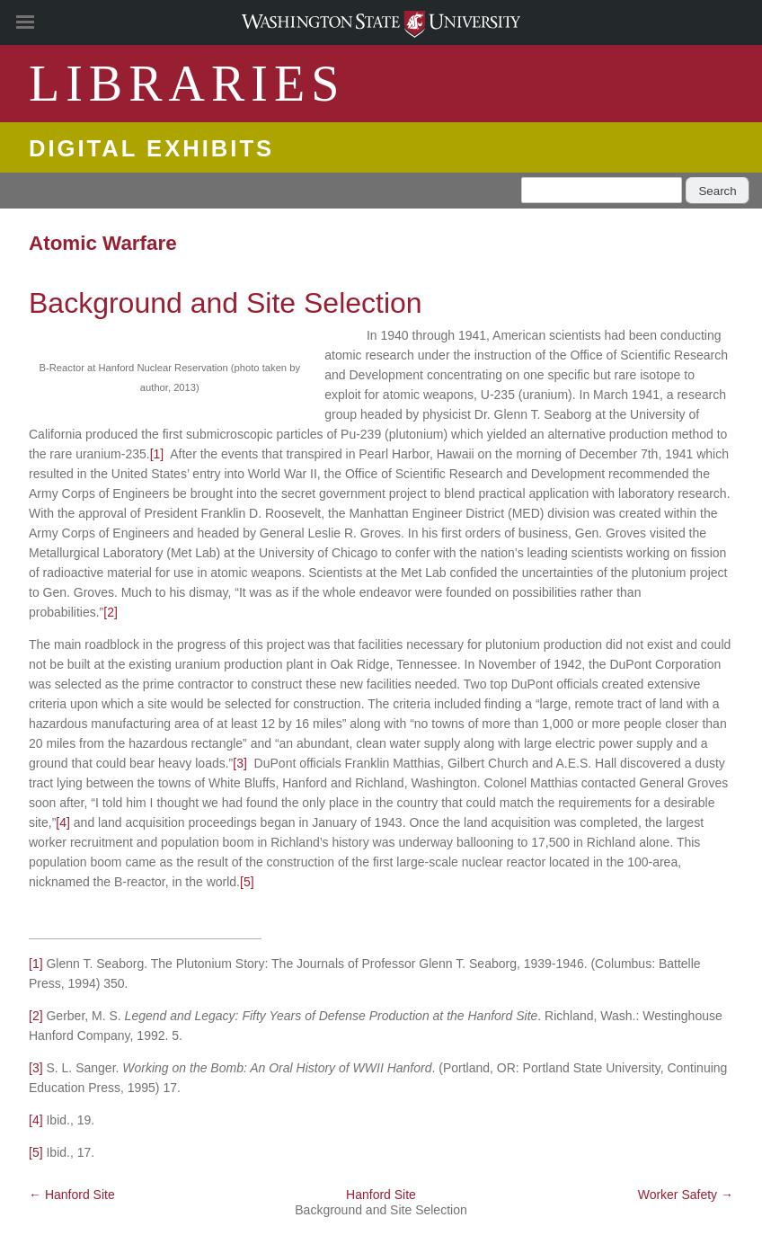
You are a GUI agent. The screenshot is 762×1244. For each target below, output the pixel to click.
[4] (63, 822)
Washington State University (381, 22)
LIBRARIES (187, 83)
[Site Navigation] (45, 22)
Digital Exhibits (151, 148)
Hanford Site (381, 1194)
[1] (157, 454)
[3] (240, 763)
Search (717, 191)
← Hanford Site (72, 1194)
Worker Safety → (685, 1194)
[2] (110, 612)
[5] (247, 882)
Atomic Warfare (103, 243)
